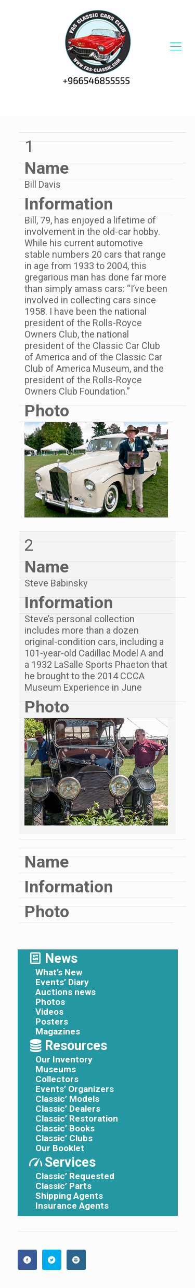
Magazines (57, 1032)
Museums (55, 1069)
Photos (50, 1002)
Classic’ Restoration (76, 1119)
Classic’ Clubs (64, 1138)
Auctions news (65, 992)
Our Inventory (64, 1060)
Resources (76, 1045)
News (61, 958)
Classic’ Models (67, 1099)
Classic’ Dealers (67, 1109)
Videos (49, 1012)
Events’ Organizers (74, 1089)
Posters (51, 1022)
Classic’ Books (65, 1128)
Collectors (57, 1079)
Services (70, 1162)
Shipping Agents (69, 1196)
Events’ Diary (62, 982)
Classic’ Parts (63, 1186)
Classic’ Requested (74, 1176)
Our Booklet (59, 1148)
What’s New (58, 972)
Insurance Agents (72, 1206)
